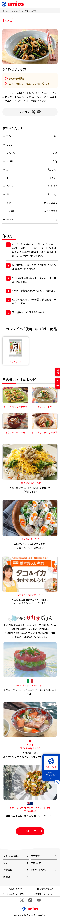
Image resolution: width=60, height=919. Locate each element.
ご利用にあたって (15, 888)
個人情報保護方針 (45, 888)
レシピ (15, 10)
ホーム (5, 10)
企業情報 (7, 870)
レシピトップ (30, 831)
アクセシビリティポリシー (45, 893)
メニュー (55, 4)
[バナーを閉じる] (56, 782)
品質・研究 (36, 863)
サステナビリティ (39, 870)
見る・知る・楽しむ (11, 855)
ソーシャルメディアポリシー (15, 893)
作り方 (57, 383)
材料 (57, 372)
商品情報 (35, 855)
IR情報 (6, 877)
